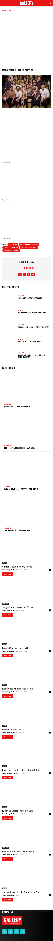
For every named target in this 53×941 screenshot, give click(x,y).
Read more (7, 574)
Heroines (5, 603)
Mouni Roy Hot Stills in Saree (17, 648)
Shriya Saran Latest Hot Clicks (17, 607)
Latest (4, 766)
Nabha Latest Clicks (12, 729)
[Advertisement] (26, 40)
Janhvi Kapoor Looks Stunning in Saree (22, 892)
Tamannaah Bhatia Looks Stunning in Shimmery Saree (31, 356)
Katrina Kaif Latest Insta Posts (30, 298)
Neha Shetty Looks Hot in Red (17, 688)
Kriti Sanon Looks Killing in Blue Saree (32, 312)
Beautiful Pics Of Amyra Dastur (18, 851)
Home (4, 10)
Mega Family (13, 244)
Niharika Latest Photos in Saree (18, 811)
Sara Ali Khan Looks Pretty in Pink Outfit (33, 327)
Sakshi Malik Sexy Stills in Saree (30, 341)
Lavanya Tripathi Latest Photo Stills (20, 770)
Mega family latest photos (29, 244)
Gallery (12, 10)
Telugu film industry (11, 247)
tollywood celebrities (29, 247)
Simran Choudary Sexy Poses (17, 566)
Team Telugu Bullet (29, 267)
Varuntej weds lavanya (11, 250)
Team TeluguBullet (8, 773)
